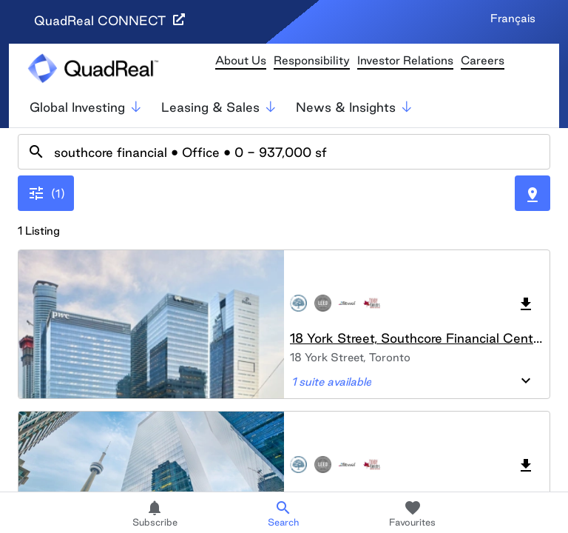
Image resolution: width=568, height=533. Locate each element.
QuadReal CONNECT (109, 20)
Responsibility (312, 60)
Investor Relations (405, 60)
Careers (482, 60)
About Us (240, 60)
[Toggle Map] (532, 193)
